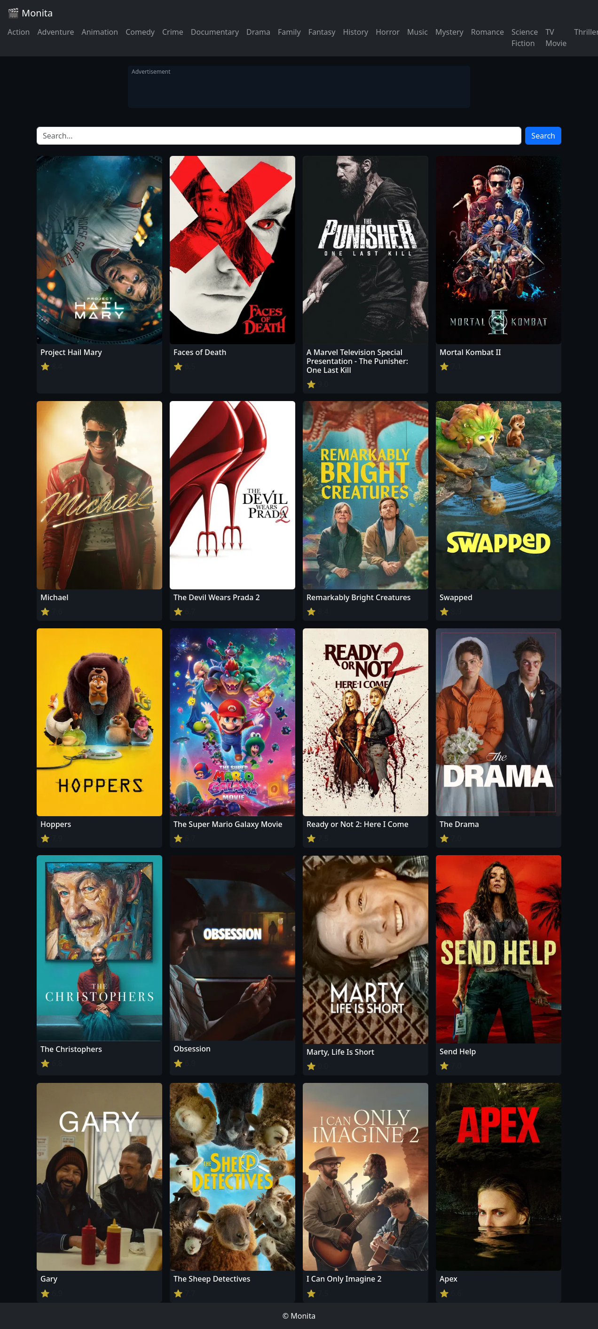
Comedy (140, 32)
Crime (172, 32)
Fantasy (322, 32)
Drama (258, 32)
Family (289, 32)
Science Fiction (524, 37)
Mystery (449, 32)
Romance (487, 32)
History (355, 32)
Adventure (55, 32)
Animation (99, 32)
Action (19, 32)
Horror (388, 32)
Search (543, 136)
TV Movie (556, 37)
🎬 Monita (30, 13)
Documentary (215, 32)
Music (417, 32)
